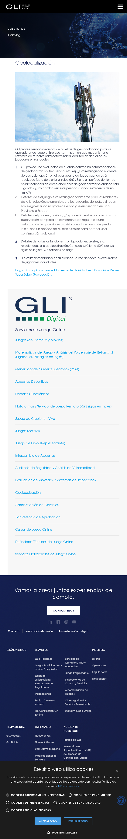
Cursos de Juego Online (33, 529)
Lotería (96, 659)
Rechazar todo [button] (78, 821)
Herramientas (15, 727)
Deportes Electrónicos (32, 393)
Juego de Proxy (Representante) (40, 443)
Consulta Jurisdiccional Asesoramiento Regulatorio (44, 681)
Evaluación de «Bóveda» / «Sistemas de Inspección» (55, 480)
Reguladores (99, 672)
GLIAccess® (13, 735)
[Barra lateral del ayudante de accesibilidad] (121, 800)
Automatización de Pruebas (76, 692)
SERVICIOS (41, 650)
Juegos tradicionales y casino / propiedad (48, 667)
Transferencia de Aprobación (37, 517)
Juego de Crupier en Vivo (35, 418)
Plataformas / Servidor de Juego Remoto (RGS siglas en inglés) (63, 406)
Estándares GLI (16, 650)
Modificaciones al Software (45, 757)
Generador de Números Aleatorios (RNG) (47, 369)
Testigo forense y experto (45, 702)
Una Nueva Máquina (47, 749)
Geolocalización (28, 492)
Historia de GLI (72, 740)
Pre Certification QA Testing (46, 712)
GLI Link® (12, 742)
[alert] (63, 800)
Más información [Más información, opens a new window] (69, 786)
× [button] (117, 771)
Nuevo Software (44, 742)
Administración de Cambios (37, 504)
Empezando (43, 727)
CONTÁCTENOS (63, 610)
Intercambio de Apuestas (35, 455)
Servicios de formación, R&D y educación (75, 662)
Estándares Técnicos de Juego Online (44, 541)
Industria (98, 650)
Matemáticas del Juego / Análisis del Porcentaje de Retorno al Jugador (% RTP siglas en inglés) (64, 354)
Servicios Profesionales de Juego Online (45, 554)
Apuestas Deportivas (31, 381)
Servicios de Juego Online (40, 330)
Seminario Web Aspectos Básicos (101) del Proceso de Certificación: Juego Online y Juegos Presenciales (77, 755)
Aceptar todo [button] (48, 821)
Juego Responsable (77, 673)
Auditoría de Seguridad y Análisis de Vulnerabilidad (55, 467)
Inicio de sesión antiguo (73, 631)
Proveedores (99, 678)
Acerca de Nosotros (71, 729)
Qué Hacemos (43, 659)
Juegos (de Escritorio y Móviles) (39, 339)
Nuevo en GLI (43, 735)
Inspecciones (43, 694)
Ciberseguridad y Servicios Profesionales (78, 702)
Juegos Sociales (27, 430)
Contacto (13, 631)
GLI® (19, 6)
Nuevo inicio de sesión (39, 631)
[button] (63, 832)
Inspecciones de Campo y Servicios (76, 681)
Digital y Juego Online (78, 711)
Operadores (99, 665)
